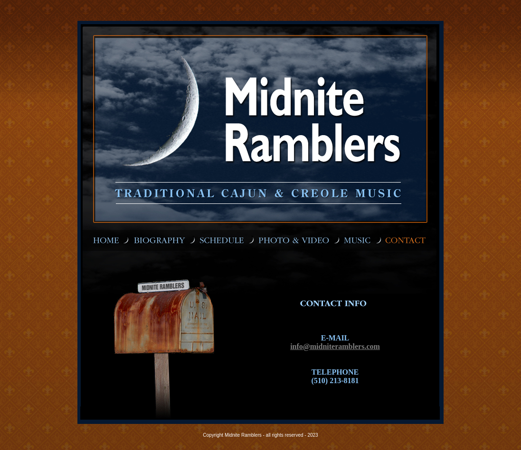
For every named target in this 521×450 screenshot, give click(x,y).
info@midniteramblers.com (335, 346)
